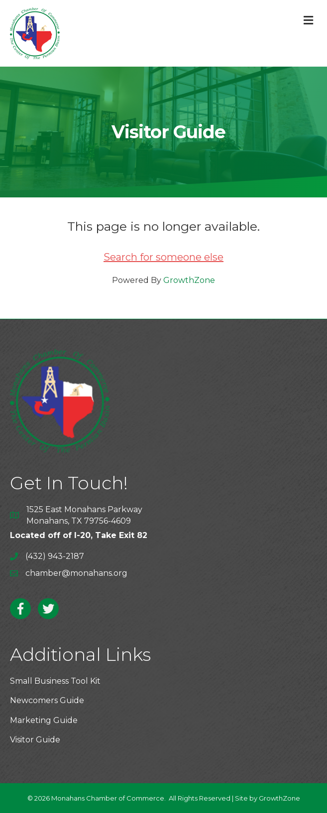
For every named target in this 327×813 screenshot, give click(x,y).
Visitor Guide (35, 739)
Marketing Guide (44, 720)
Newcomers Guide (47, 700)
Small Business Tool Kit (55, 681)
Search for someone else (163, 257)
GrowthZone (189, 280)
